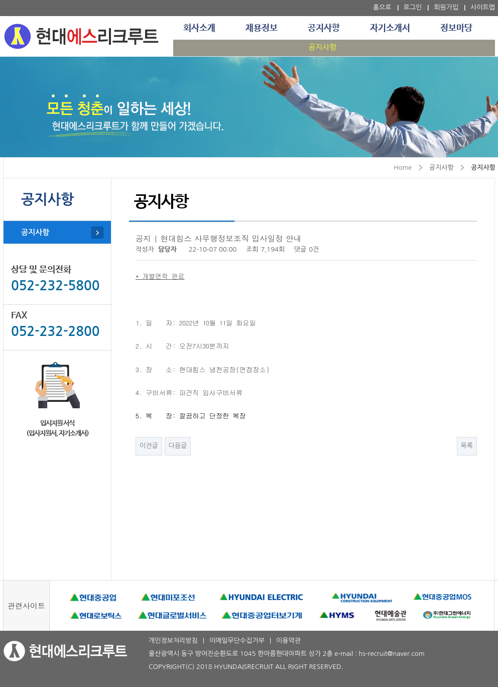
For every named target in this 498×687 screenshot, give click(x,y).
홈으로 (382, 7)
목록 (467, 445)
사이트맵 (482, 7)
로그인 (413, 7)
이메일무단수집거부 (237, 640)
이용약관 (288, 640)
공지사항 (324, 28)
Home (403, 167)
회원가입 (446, 7)
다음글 (178, 445)
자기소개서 (390, 28)
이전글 (149, 445)
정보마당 (456, 28)
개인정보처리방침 (173, 640)
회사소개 (199, 28)
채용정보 (261, 28)
